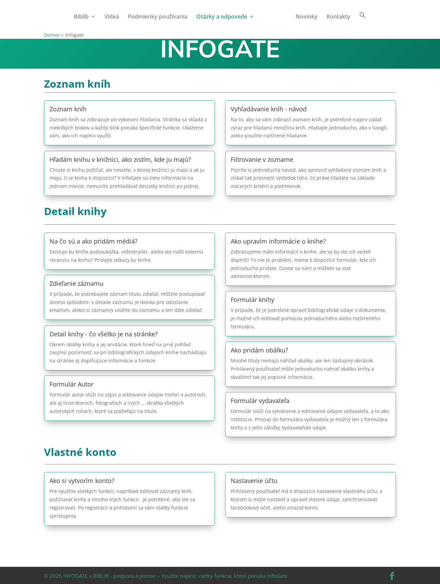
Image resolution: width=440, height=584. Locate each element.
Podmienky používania (159, 17)
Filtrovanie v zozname (262, 159)
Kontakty (336, 17)
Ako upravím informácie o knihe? (278, 241)
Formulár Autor (72, 384)
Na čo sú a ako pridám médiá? (94, 241)
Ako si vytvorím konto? (82, 480)
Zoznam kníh (68, 109)
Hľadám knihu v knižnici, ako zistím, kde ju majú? (120, 159)
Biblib (83, 17)
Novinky (305, 17)
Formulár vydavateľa (260, 400)
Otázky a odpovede (223, 17)
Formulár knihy (252, 299)
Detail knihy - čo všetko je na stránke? (104, 334)
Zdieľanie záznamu (76, 283)
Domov (52, 35)
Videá (114, 17)
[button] (360, 21)
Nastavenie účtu (254, 480)
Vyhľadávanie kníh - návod (269, 109)
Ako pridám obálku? (259, 350)
